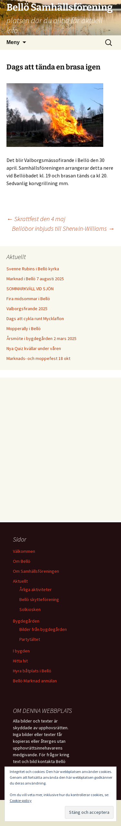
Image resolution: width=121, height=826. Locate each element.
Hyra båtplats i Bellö (32, 671)
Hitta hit (20, 661)
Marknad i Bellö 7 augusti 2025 (35, 279)
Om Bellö (21, 561)
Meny (13, 42)
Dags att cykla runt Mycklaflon (35, 318)
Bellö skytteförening (39, 599)
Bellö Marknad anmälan (35, 681)
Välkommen (24, 551)
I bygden (21, 651)
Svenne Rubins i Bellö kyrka (32, 269)
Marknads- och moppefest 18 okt (38, 358)
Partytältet (29, 639)
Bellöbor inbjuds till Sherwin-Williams (63, 228)
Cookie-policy (21, 800)
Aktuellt (20, 581)
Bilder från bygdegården (43, 629)
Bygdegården (26, 621)
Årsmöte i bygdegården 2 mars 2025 (41, 338)
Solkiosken (30, 609)
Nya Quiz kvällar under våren (33, 348)
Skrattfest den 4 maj (35, 219)
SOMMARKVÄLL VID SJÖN (30, 289)
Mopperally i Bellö (23, 328)
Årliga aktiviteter (35, 589)
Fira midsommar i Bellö (28, 298)
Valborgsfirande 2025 (26, 308)
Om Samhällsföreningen (36, 571)
